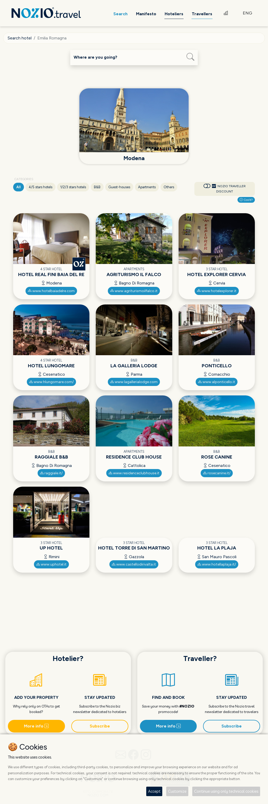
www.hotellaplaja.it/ (217, 564)
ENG (247, 13)
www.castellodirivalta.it (134, 564)
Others (169, 187)
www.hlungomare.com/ (51, 382)
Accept (154, 791)
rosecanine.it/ (216, 473)
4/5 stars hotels (40, 187)
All (18, 187)
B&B (97, 187)
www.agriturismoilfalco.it (134, 291)
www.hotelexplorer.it (216, 291)
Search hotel (20, 37)
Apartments (147, 187)
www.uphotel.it (51, 564)
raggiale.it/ (51, 473)
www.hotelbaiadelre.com (51, 291)
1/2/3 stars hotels (73, 187)
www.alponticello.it (216, 382)
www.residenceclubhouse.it (134, 473)
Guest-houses (119, 187)
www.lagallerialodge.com (134, 382)
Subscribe (100, 726)
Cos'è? (246, 200)
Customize (177, 791)
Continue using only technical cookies (226, 791)
